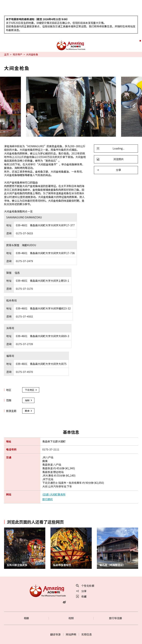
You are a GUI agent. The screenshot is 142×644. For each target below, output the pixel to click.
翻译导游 (55, 634)
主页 (6, 54)
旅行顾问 (47, 499)
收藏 (81, 596)
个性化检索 (85, 585)
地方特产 (17, 54)
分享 (109, 170)
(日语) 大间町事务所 (53, 494)
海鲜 (29, 400)
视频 (71, 618)
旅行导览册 (115, 618)
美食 (29, 410)
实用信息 (86, 634)
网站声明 (71, 634)
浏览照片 (110, 159)
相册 (26, 618)
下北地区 (31, 390)
